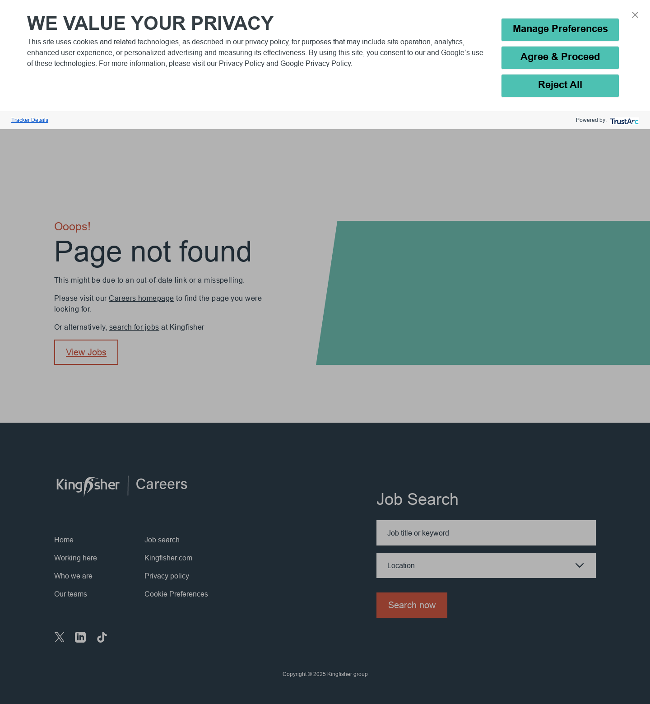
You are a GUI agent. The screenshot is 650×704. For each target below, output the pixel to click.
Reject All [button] (560, 85)
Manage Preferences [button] (560, 29)
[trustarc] (624, 120)
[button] (635, 15)
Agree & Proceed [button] (560, 57)
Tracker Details (29, 120)
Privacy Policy (242, 63)
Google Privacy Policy (315, 63)
